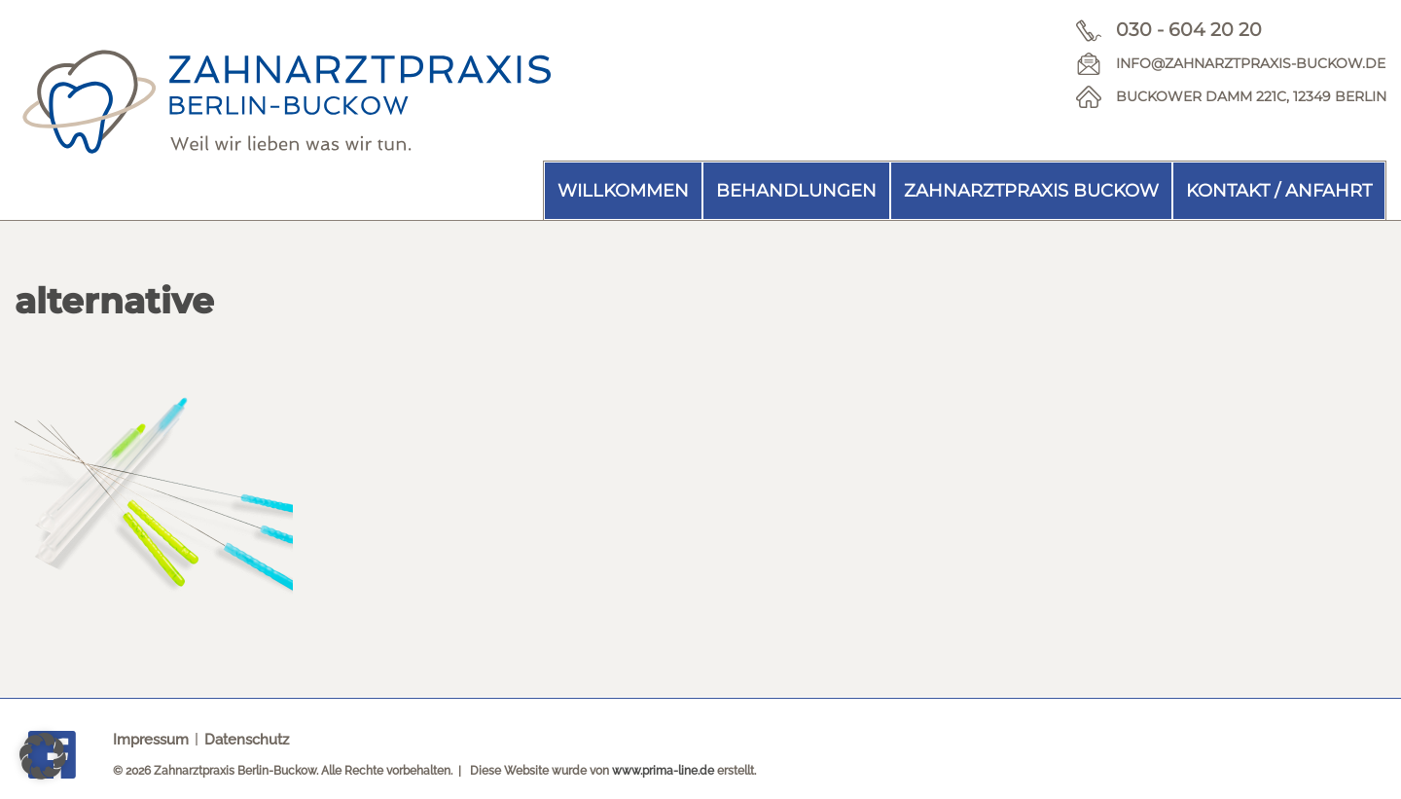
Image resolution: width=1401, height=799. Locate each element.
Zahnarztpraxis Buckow (1031, 190)
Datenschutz (246, 739)
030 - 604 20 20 (1189, 29)
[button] (43, 756)
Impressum (151, 739)
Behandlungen (796, 190)
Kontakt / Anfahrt (1279, 190)
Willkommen (623, 190)
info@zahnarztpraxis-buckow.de (1250, 63)
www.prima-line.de (663, 771)
